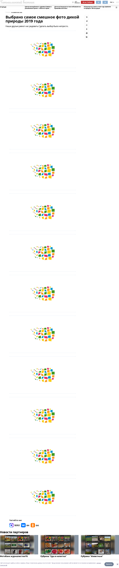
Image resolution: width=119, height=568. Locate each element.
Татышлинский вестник (17, 2)
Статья (3, 7)
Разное (8, 12)
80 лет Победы (88, 2)
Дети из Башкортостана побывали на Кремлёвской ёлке (67, 7)
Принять (109, 564)
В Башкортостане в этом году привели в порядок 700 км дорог (97, 7)
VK (98, 2)
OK (105, 2)
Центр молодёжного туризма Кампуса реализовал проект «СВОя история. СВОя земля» (38, 7)
